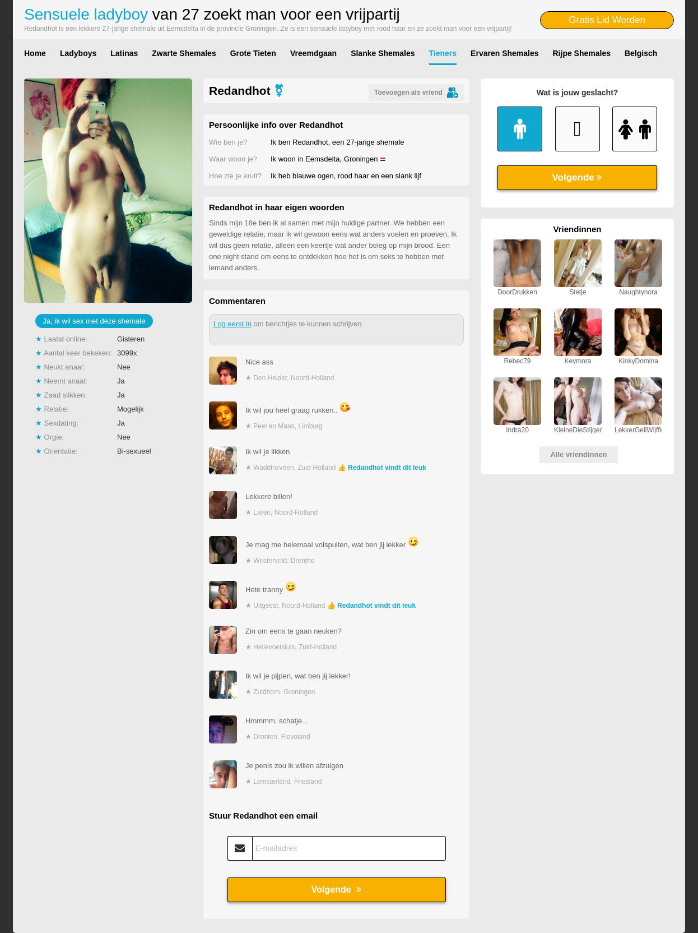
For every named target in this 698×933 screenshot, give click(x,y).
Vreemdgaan (313, 53)
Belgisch (641, 53)
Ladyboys (78, 53)
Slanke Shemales (383, 53)
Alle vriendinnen (578, 454)
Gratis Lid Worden (607, 20)
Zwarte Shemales (184, 53)
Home (35, 53)
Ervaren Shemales (504, 53)
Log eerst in (232, 324)
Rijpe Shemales (582, 53)
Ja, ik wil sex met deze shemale (94, 321)
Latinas (124, 53)
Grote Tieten (253, 53)
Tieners (443, 53)
